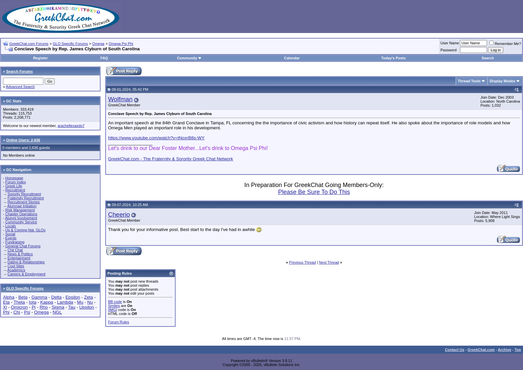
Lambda (65, 302)
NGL (57, 312)
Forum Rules (118, 322)
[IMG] (112, 310)
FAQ (104, 58)
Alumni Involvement (21, 218)
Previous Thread (302, 262)
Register (40, 58)
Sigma (58, 307)
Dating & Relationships (25, 262)
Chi (16, 312)
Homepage (14, 178)
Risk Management (20, 210)
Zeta (88, 297)
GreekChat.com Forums (28, 44)
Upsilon (86, 307)
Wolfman (120, 99)
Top (518, 350)
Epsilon (72, 297)
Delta (56, 297)
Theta (19, 302)
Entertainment (18, 258)
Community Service (21, 222)
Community (189, 58)
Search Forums (19, 71)
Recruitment (15, 190)
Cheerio (119, 214)
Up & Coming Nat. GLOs (25, 230)
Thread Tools (469, 81)
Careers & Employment (26, 274)
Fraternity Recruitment (25, 198)
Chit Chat (15, 250)
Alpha (8, 297)
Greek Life (13, 186)
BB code (115, 302)
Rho (44, 307)
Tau (71, 307)
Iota (32, 302)
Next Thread (329, 262)
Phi (6, 312)
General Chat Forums (23, 246)
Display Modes (502, 81)
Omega (98, 44)
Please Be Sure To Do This (314, 192)
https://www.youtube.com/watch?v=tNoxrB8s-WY (156, 137)
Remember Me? (505, 44)
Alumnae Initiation (21, 206)
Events (11, 238)
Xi (5, 307)
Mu (80, 302)
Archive (504, 350)
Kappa (46, 302)
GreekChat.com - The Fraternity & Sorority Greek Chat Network (170, 158)
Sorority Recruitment (24, 194)
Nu (90, 302)
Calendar (292, 58)
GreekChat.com (481, 350)
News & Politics (20, 254)
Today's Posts (393, 58)
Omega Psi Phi (121, 44)
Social (10, 234)
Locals (10, 226)
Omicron (19, 307)
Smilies (114, 306)
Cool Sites (15, 266)
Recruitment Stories (23, 202)
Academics (16, 270)
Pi (34, 307)
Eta (6, 302)
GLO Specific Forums (70, 44)
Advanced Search (20, 87)
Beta (22, 297)
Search (488, 58)
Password (449, 50)
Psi (27, 312)
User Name (450, 43)
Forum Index (15, 182)
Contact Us (454, 350)
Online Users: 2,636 (23, 140)
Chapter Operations (21, 214)
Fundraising (14, 242)
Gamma (39, 297)
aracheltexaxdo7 (71, 126)
